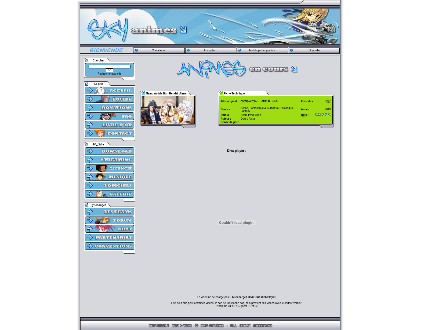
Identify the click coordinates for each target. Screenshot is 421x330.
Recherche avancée (110, 73)
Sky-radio (314, 50)
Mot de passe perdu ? (262, 50)
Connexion (158, 50)
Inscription (210, 50)
